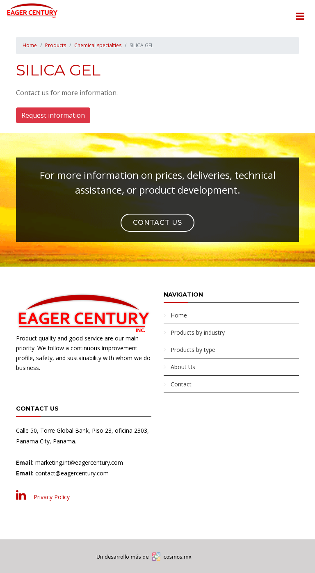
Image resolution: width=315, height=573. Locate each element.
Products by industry (198, 332)
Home (30, 45)
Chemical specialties (97, 45)
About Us (183, 367)
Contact (181, 384)
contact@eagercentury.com (72, 473)
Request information (53, 115)
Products (55, 45)
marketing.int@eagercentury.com (79, 462)
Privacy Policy (52, 497)
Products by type (193, 350)
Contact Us (157, 222)
